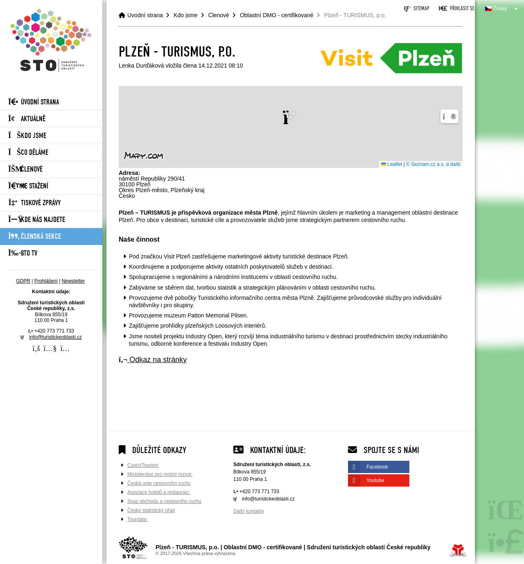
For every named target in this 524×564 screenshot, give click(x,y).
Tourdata (137, 519)
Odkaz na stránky (153, 360)
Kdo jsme (27, 135)
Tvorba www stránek (458, 550)
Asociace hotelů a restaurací (159, 492)
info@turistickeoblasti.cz (55, 337)
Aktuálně (26, 119)
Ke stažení (28, 186)
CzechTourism (142, 465)
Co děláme (28, 152)
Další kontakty (248, 511)
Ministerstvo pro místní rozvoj (159, 474)
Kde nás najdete (36, 219)
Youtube (375, 480)
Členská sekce (34, 236)
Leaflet (391, 164)
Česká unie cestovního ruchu (159, 483)
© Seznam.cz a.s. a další (433, 164)
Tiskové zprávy (34, 203)
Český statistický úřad (151, 510)
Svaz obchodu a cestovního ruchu (164, 501)
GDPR (23, 281)
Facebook (377, 467)
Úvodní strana (51, 40)
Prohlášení (46, 281)
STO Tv (22, 253)
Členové (25, 169)
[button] (456, 8)
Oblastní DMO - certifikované (277, 15)
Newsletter (73, 281)
